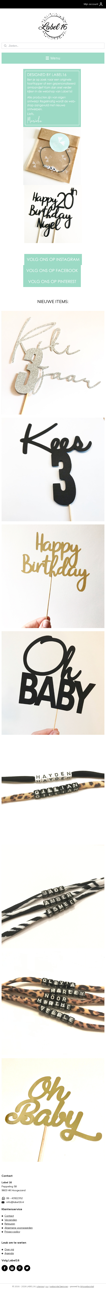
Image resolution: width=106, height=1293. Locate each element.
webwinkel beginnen (59, 1286)
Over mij (9, 1249)
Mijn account (93, 4)
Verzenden (11, 1219)
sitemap (40, 1286)
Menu (53, 58)
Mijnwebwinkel (87, 1286)
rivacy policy (13, 1231)
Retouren (10, 1223)
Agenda (9, 1253)
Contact (9, 1215)
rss (47, 1286)
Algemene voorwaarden (19, 1227)
